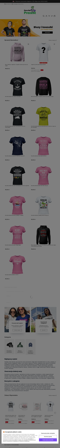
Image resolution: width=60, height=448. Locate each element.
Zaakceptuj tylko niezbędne (48, 433)
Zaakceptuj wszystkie (47, 440)
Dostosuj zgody (48, 436)
